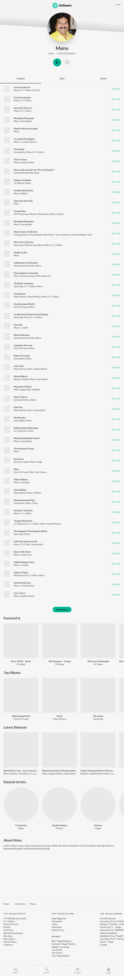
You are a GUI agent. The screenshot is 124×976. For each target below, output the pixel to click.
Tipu (57, 234)
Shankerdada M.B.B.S (24, 304)
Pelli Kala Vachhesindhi (25, 541)
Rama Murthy (34, 296)
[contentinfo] (62, 936)
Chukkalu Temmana (23, 283)
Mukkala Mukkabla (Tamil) (26, 438)
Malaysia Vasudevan (34, 245)
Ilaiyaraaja (18, 245)
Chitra (35, 503)
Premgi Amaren (21, 234)
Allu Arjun (8, 936)
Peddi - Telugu (107, 942)
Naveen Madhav (79, 234)
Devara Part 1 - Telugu (110, 927)
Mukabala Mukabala (24, 221)
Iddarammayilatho (21, 716)
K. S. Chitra (25, 544)
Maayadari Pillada (22, 386)
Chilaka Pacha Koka (23, 190)
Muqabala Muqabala (24, 118)
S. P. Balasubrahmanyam (15, 918)
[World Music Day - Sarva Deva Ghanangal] (21, 749)
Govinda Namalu (108, 918)
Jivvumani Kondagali (24, 139)
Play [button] (57, 62)
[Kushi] (59, 695)
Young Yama (20, 211)
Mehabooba (20, 417)
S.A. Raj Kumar (20, 431)
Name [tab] (103, 78)
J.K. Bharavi (19, 183)
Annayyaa (18, 459)
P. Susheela (21, 825)
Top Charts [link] (57, 952)
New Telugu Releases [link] (61, 941)
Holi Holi (18, 407)
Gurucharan (19, 503)
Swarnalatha (26, 121)
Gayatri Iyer (25, 554)
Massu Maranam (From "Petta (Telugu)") (34, 170)
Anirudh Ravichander (23, 172)
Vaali (90, 234)
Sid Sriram (8, 930)
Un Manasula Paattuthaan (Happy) (31, 314)
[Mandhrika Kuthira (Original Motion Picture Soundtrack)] (59, 749)
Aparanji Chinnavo (23, 108)
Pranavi (60, 214)
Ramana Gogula (21, 379)
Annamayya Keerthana (24, 265)
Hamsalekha (19, 152)
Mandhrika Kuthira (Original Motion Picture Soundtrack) (59, 770)
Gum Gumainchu (22, 87)
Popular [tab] (20, 78)
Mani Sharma (20, 369)
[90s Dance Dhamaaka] (98, 640)
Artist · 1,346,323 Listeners (62, 53)
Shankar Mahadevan (39, 214)
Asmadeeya (19, 293)
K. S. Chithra (25, 90)
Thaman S (8, 944)
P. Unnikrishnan (27, 585)
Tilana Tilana (20, 159)
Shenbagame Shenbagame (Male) (30, 531)
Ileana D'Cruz (58, 930)
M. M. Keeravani (21, 214)
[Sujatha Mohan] (59, 804)
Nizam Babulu (21, 376)
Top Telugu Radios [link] (60, 955)
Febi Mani (24, 482)
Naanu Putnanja (22, 355)
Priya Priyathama (22, 97)
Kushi (59, 716)
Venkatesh (57, 927)
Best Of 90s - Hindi (21, 661)
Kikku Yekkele (21, 479)
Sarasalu (18, 324)
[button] (67, 62)
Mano (62, 48)
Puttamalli (19, 149)
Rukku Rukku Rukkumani (26, 428)
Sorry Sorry (20, 593)
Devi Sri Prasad (21, 307)
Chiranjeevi (57, 921)
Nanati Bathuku (22, 335)
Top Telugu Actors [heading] (63, 914)
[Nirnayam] (98, 695)
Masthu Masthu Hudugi (26, 128)
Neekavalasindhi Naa (24, 500)
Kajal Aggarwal (59, 918)
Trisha (54, 924)
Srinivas (98, 825)
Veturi (16, 389)
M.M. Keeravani (43, 276)
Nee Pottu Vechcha (23, 242)
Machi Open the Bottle (25, 231)
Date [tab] (62, 78)
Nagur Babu (25, 389)
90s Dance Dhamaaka (98, 661)
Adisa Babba (20, 490)
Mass (16, 469)
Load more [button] (62, 609)
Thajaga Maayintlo (23, 521)
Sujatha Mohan (27, 162)
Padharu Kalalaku (22, 180)
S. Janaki (24, 141)
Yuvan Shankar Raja (38, 234)
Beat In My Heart (22, 552)
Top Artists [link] (57, 950)
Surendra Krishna (22, 400)
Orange (103, 944)
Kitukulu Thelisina (23, 510)
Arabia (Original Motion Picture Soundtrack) (98, 770)
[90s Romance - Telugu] (59, 640)
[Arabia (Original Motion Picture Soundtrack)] (98, 749)
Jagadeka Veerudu (23, 345)
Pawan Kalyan (10, 942)
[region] (62, 904)
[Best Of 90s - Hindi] (21, 640)
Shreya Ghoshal (27, 276)
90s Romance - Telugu (59, 661)
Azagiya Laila (20, 252)
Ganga (39, 461)
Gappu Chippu (21, 572)
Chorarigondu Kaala (24, 448)
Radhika (24, 193)
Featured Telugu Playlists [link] (63, 944)
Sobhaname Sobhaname (26, 262)
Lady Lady (19, 366)
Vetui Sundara (20, 296)
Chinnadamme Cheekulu (26, 273)
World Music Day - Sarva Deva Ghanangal (21, 770)
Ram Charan (9, 939)
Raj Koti (36, 90)
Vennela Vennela (22, 582)
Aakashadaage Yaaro (24, 562)
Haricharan (65, 234)
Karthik (7, 927)
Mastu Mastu (20, 397)
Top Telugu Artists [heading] (15, 914)
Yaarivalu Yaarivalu (23, 201)
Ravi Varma (41, 472)
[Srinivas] (98, 804)
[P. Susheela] (21, 804)
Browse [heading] (56, 936)
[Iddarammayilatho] (21, 695)
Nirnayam (98, 716)
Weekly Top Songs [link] (60, 947)
